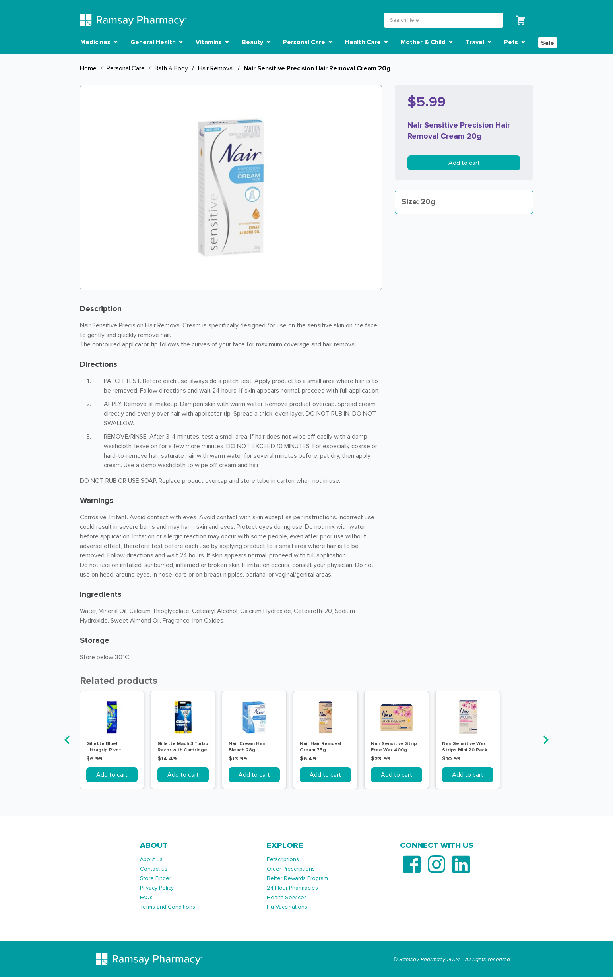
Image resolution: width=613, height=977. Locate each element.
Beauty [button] (256, 42)
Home (88, 68)
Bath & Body (171, 68)
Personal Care (126, 68)
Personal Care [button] (307, 42)
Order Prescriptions (291, 868)
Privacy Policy (157, 887)
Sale (547, 43)
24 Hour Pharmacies (292, 887)
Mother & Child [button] (427, 42)
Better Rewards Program (297, 878)
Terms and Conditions (167, 906)
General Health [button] (156, 42)
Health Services (287, 897)
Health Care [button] (366, 42)
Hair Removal (216, 68)
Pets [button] (514, 42)
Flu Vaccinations (287, 906)
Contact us (153, 868)
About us (151, 859)
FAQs (146, 897)
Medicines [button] (99, 42)
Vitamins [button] (212, 42)
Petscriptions (283, 859)
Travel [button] (478, 42)
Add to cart (464, 163)
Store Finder (155, 878)
